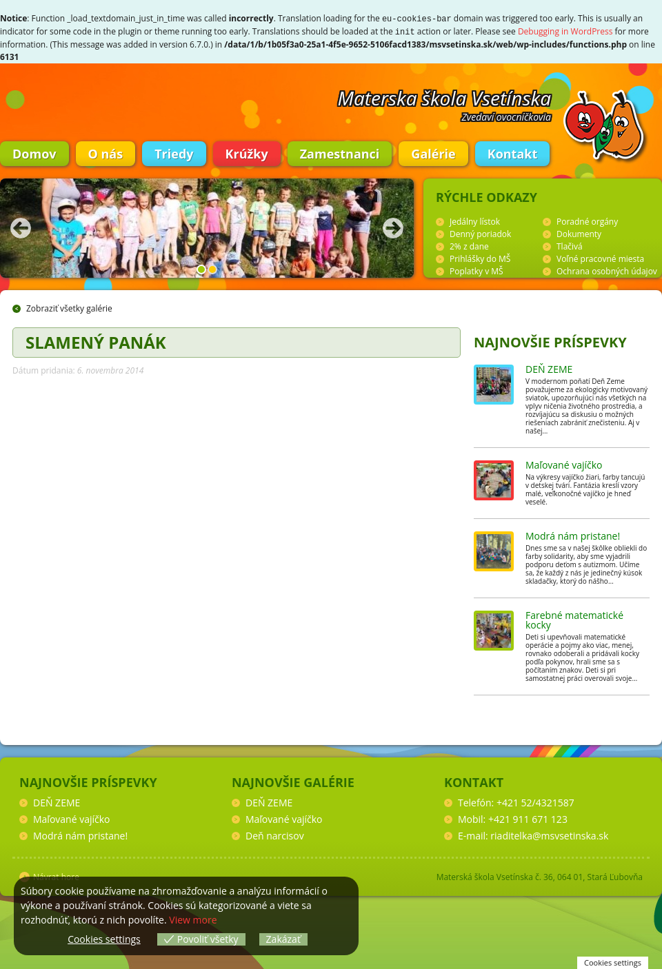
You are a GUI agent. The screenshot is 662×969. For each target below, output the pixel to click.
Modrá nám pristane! (572, 534)
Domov (34, 152)
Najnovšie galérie (293, 781)
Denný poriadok (480, 232)
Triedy (173, 152)
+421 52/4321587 (535, 801)
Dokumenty (578, 232)
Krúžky (246, 152)
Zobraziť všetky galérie (69, 307)
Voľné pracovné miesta (600, 257)
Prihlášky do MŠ (480, 257)
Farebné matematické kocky (574, 618)
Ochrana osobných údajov (606, 270)
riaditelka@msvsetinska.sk (549, 834)
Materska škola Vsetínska (445, 96)
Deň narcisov (274, 834)
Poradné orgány (587, 220)
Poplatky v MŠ (476, 270)
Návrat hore (56, 875)
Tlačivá (569, 245)
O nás (105, 152)
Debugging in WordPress (565, 31)
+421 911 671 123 (528, 817)
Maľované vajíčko (564, 463)
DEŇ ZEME (548, 367)
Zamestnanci (340, 152)
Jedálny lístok (475, 220)
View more (193, 919)
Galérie (433, 152)
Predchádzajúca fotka (20, 226)
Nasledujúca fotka (393, 226)
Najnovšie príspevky (550, 341)
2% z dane (469, 245)
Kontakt (513, 152)
